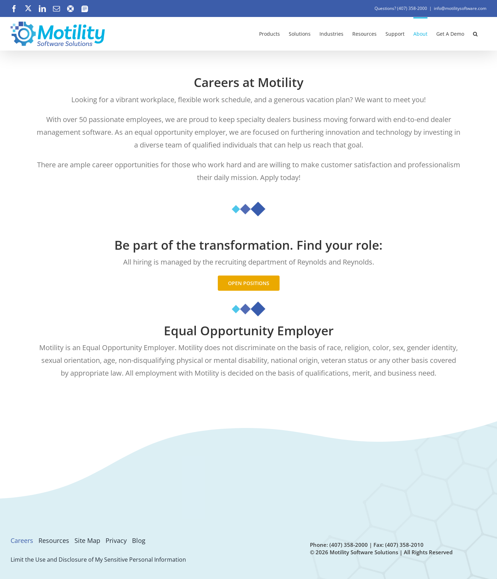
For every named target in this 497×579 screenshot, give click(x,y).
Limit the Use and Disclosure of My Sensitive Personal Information (98, 559)
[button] (475, 33)
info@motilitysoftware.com (460, 8)
